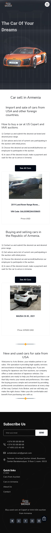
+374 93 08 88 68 (15, 444)
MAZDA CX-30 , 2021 (25, 316)
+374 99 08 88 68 (15, 441)
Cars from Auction (11, 476)
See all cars (25, 168)
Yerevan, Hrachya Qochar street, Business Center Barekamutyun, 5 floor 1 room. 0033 (27, 460)
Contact (6, 491)
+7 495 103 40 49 (15, 447)
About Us (7, 486)
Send (41, 433)
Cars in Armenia (10, 481)
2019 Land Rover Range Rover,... (25, 204)
